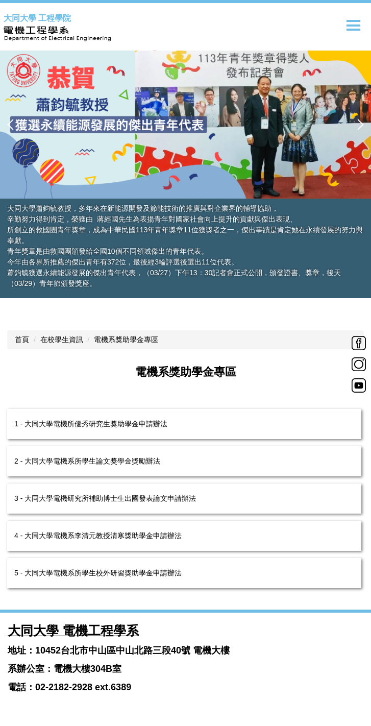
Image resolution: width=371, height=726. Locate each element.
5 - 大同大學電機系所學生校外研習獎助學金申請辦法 (98, 573)
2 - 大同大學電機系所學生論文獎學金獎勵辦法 (87, 461)
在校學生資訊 (61, 339)
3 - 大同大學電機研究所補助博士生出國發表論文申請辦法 (105, 498)
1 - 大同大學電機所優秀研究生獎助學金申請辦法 (90, 424)
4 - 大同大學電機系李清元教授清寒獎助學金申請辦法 (98, 535)
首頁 (22, 339)
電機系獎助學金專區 (126, 339)
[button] (13, 124)
